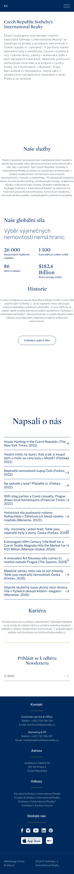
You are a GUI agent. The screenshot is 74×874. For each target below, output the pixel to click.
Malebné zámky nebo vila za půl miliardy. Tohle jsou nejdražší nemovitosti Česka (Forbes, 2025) (34, 574)
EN (5, 5)
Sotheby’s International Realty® (37, 801)
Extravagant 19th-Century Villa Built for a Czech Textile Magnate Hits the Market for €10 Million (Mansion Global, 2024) (34, 545)
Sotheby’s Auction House (37, 805)
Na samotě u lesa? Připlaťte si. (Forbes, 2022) (32, 485)
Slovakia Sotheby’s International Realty (37, 793)
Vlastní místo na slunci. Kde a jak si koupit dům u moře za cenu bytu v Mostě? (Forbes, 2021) (36, 458)
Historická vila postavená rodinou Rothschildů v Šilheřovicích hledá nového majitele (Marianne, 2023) (33, 516)
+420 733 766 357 (42, 736)
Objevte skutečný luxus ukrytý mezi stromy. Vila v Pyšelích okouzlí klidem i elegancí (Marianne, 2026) (36, 591)
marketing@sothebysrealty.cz (41, 740)
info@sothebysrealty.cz (41, 724)
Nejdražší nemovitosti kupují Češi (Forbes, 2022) (34, 472)
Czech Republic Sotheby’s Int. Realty (37, 6)
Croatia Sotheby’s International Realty (37, 797)
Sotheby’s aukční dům (37, 340)
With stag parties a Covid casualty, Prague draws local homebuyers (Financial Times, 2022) (34, 500)
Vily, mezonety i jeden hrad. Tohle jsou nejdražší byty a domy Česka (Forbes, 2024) (36, 531)
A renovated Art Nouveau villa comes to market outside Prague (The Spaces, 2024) (35, 560)
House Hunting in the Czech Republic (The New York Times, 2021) (35, 443)
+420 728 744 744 (42, 720)
